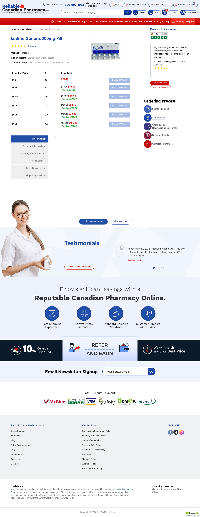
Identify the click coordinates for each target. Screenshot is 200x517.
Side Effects (38, 162)
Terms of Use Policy (91, 440)
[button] (193, 514)
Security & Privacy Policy (93, 435)
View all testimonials (79, 266)
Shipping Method (35, 177)
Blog (167, 21)
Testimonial (16, 454)
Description (38, 139)
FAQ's (160, 21)
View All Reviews (160, 87)
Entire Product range (21, 445)
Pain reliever (26, 29)
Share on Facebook (93, 221)
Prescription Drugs (77, 21)
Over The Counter (98, 21)
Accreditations (89, 464)
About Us (60, 21)
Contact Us (149, 21)
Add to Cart (119, 80)
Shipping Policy (89, 459)
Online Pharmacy (19, 431)
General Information (33, 147)
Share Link (120, 221)
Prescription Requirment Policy (96, 431)
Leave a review (159, 83)
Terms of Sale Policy (91, 445)
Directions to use (35, 169)
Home (14, 29)
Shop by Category (185, 21)
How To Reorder (133, 21)
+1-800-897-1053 (72, 4)
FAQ (13, 450)
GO (127, 12)
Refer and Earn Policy (92, 468)
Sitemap (15, 464)
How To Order (116, 21)
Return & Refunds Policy (93, 450)
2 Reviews (32, 46)
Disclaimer (87, 454)
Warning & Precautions (32, 154)
